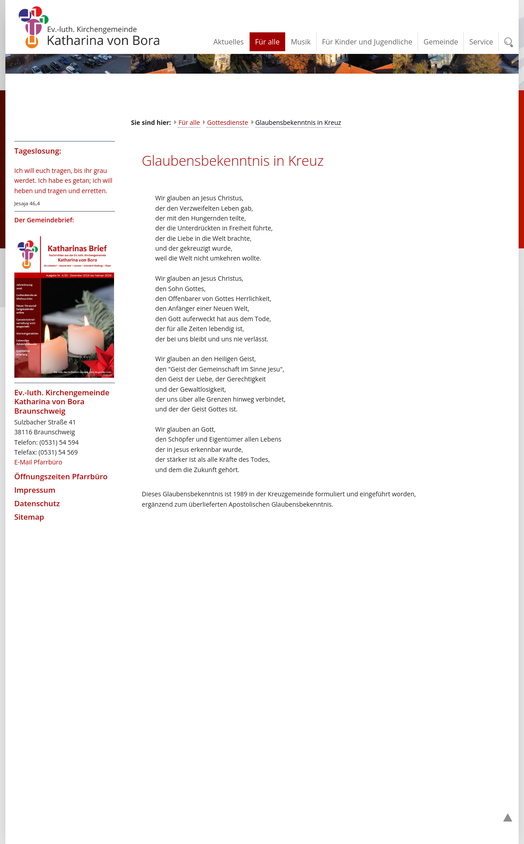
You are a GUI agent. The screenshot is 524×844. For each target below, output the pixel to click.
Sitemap (29, 517)
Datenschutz (37, 503)
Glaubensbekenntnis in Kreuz (298, 122)
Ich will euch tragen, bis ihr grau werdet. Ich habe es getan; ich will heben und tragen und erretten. (63, 180)
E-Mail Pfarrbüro (38, 462)
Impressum (35, 490)
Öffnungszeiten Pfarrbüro (61, 476)
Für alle (189, 122)
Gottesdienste (227, 122)
